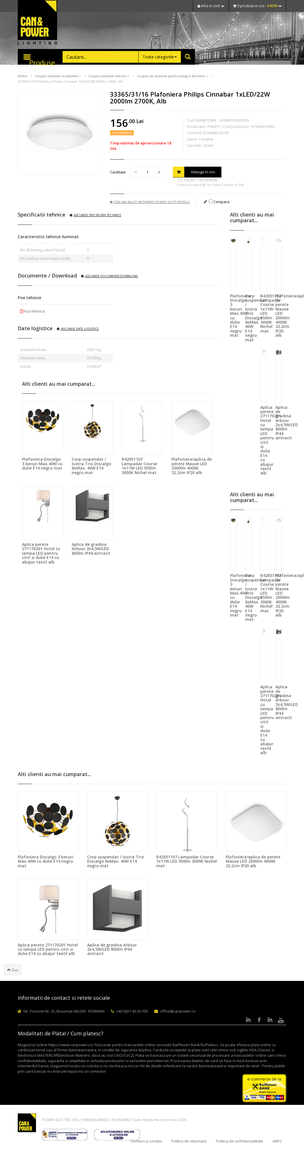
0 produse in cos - (257, 5)
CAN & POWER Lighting (37, 23)
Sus (12, 969)
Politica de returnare (189, 1141)
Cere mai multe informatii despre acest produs (149, 202)
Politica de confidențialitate (239, 1141)
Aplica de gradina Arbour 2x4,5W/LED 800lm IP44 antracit (91, 549)
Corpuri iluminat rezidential (58, 76)
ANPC (277, 1141)
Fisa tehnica (32, 311)
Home (22, 76)
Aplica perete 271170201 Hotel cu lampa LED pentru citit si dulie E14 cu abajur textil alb (41, 553)
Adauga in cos (194, 172)
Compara (219, 201)
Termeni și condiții (146, 1141)
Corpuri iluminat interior (109, 76)
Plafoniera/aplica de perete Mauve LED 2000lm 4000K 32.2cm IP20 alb (191, 465)
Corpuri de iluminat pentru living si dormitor (172, 76)
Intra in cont (210, 5)
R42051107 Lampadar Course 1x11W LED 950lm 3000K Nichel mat (139, 465)
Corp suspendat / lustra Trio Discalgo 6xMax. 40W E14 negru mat (91, 465)
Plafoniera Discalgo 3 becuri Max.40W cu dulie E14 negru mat (42, 463)
